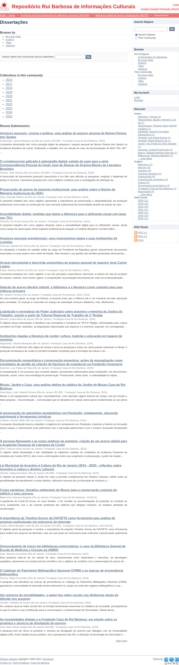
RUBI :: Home (7, 15)
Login (176, 4)
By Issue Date (13, 36)
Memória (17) (145, 164)
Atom (141, 240)
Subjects (10, 45)
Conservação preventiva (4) (153, 179)
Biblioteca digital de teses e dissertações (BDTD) (121, 15)
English (145, 9)
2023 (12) (143, 203)
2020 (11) (143, 212)
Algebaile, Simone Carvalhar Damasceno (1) (153, 133)
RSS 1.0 (142, 232)
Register (138, 100)
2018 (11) (143, 218)
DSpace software (8, 659)
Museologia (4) (146, 191)
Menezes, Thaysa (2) (149, 116)
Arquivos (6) (144, 170)
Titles (8, 42)
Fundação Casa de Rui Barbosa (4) (157, 188)
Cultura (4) (143, 182)
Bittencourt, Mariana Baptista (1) (155, 155)
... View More (145, 158)
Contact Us (5, 663)
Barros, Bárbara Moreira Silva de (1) (157, 152)
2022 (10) (143, 206)
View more (121, 640)
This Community (145, 37)
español (154, 9)
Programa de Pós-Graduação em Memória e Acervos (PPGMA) (55, 15)
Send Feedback (21, 663)
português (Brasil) (169, 9)
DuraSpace (48, 659)
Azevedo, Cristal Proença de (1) (155, 149)
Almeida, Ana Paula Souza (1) (154, 137)
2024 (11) (143, 200)
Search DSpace (145, 34)
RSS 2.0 (142, 236)
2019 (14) (143, 215)
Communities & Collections (152, 57)
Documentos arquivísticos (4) (154, 185)
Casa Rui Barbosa (40, 663)
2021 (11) (143, 209)
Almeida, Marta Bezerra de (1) (154, 140)
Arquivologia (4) (146, 176)
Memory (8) (144, 167)
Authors (10, 39)
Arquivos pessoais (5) (149, 173)
